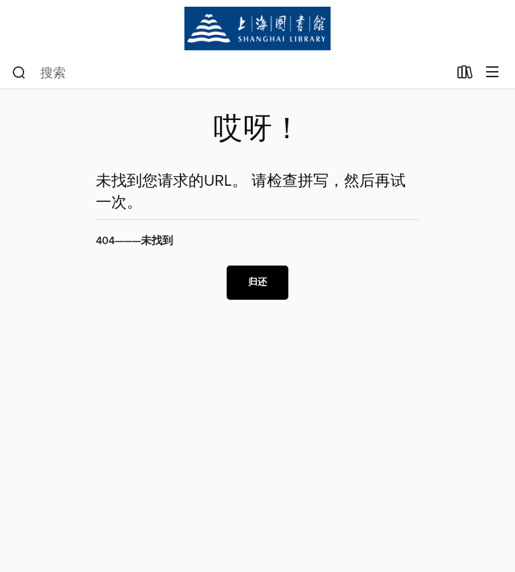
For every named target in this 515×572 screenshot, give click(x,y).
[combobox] (230, 73)
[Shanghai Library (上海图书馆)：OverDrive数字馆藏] (257, 28)
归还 (257, 282)
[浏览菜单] (492, 73)
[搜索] (19, 73)
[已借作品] (465, 75)
